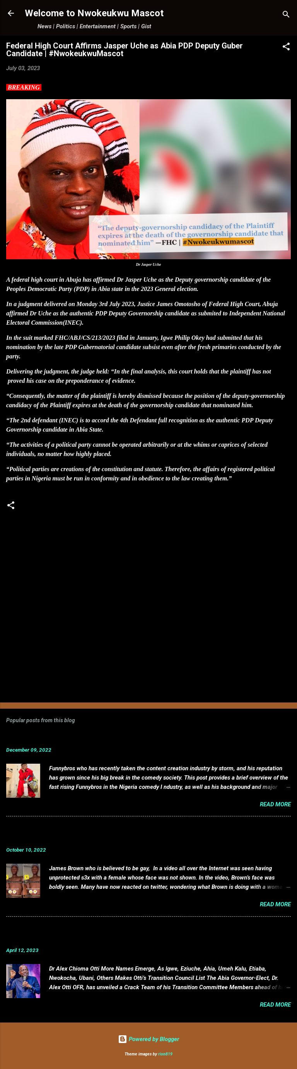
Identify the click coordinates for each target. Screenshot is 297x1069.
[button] (286, 48)
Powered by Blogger (148, 1039)
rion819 (165, 1054)
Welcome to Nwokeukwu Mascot (94, 13)
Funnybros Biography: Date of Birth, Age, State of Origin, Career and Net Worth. (132, 738)
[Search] (286, 16)
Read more (275, 804)
